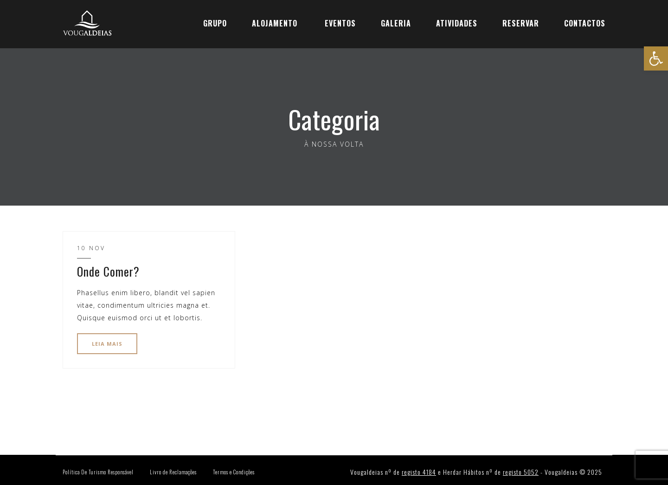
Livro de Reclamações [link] (173, 472)
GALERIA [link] (396, 23)
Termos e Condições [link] (234, 472)
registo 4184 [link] (419, 472)
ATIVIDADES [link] (456, 23)
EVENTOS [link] (340, 23)
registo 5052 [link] (521, 472)
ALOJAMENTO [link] (274, 23)
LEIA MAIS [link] (107, 343)
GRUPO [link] (215, 23)
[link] (656, 58)
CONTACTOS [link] (584, 23)
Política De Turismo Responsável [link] (98, 472)
